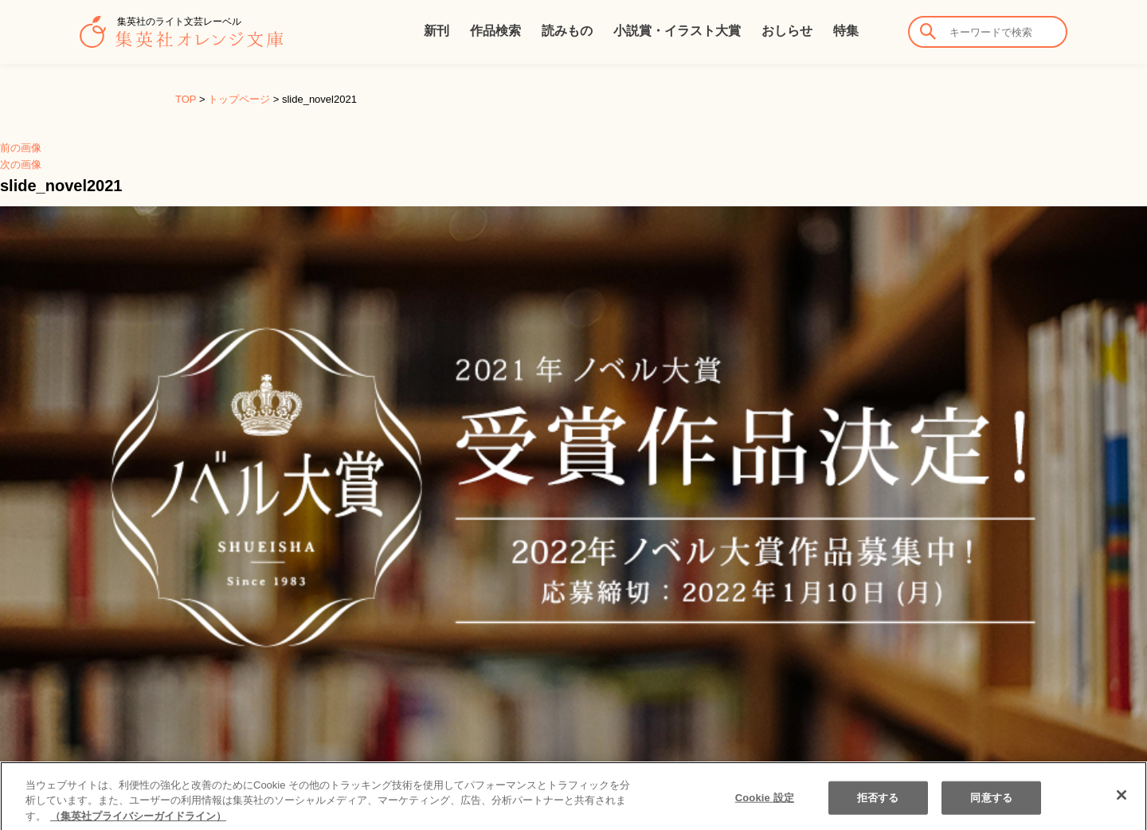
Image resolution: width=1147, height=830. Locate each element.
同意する (991, 807)
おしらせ (786, 30)
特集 (846, 30)
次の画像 (20, 164)
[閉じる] (1121, 804)
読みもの (567, 30)
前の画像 (20, 148)
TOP (185, 99)
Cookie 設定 (764, 807)
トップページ (239, 99)
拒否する (878, 807)
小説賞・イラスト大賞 (677, 30)
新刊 (436, 30)
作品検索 (495, 30)
